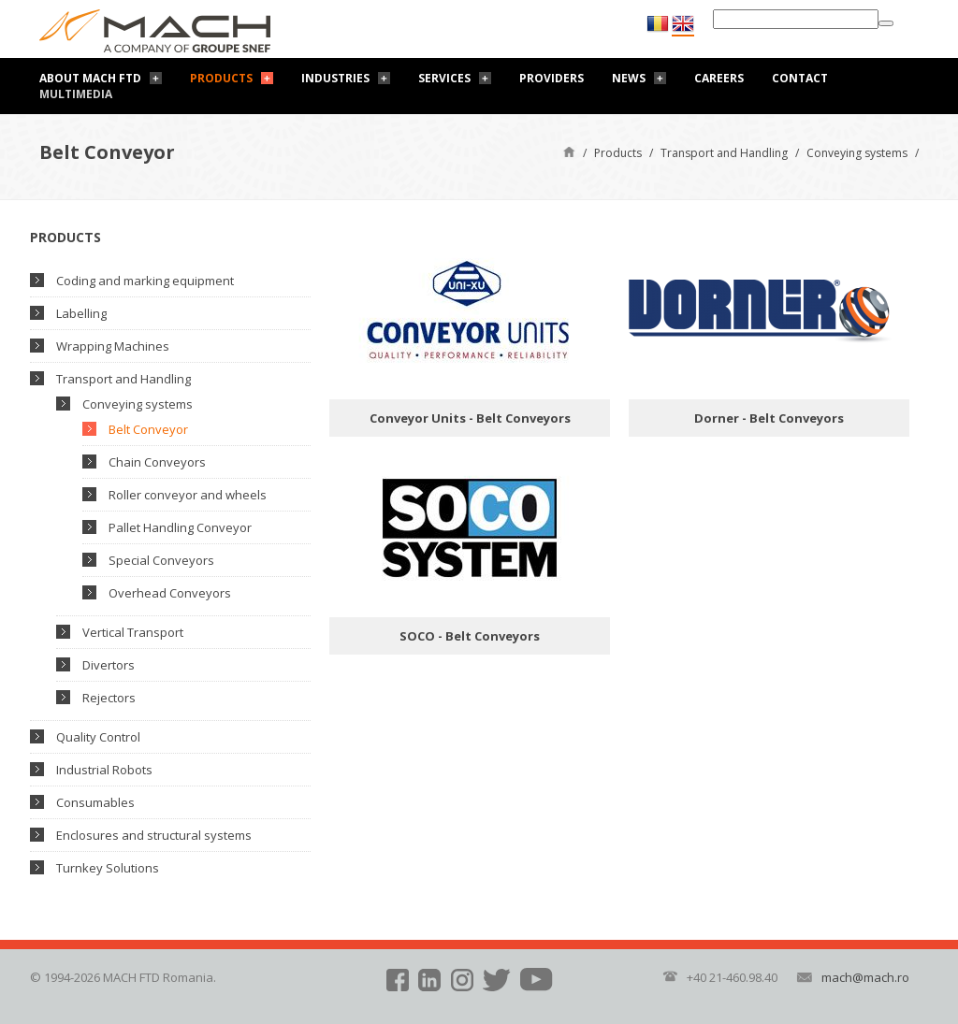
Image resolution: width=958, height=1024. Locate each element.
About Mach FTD (90, 78)
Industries (335, 78)
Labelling (81, 313)
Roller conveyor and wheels (188, 494)
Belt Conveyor (148, 429)
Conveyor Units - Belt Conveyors (470, 418)
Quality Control (98, 736)
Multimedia (75, 94)
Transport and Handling (724, 153)
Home (569, 151)
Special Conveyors (161, 560)
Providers (551, 78)
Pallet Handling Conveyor (180, 527)
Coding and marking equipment (145, 280)
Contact (800, 78)
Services (444, 78)
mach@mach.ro (865, 977)
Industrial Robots (104, 769)
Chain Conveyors (157, 462)
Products (221, 78)
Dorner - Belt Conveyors (769, 418)
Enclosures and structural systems (154, 835)
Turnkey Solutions (107, 867)
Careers (719, 78)
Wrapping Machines (112, 346)
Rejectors (109, 697)
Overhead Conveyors (170, 592)
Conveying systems (856, 153)
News (629, 78)
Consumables (95, 802)
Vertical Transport (132, 632)
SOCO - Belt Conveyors (469, 635)
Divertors (108, 664)
